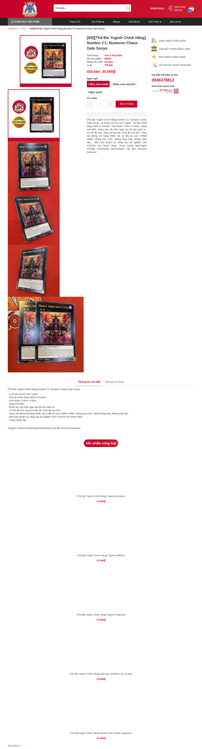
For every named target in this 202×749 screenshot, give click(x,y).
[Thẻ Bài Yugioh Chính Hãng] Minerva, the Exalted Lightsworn (101, 733)
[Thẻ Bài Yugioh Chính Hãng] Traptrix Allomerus (101, 496)
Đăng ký (178, 10)
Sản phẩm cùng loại (101, 443)
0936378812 (157, 8)
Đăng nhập (179, 7)
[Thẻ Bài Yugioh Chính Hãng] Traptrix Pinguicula (101, 614)
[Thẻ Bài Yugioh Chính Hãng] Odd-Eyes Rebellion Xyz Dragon (101, 674)
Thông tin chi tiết (89, 381)
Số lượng (92, 98)
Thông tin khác (114, 381)
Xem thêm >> (14, 745)
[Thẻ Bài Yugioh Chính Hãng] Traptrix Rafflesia (101, 555)
